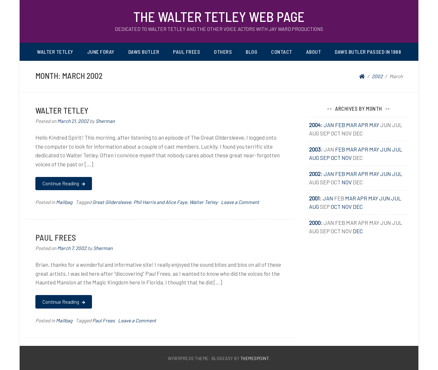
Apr (363, 125)
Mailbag (64, 202)
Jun (385, 149)
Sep (325, 157)
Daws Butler (144, 52)
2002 (315, 174)
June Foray (100, 52)
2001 (314, 198)
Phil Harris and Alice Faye (160, 202)
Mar (351, 125)
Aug (314, 157)
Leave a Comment (240, 202)
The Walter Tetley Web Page (219, 16)
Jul (397, 149)
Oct (336, 157)
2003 (315, 149)
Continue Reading (63, 183)
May (374, 125)
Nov (347, 157)
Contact (281, 52)
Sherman (105, 121)
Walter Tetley (55, 52)
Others (223, 52)
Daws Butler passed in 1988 (368, 52)
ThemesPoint (255, 358)
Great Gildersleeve (111, 202)
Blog (251, 52)
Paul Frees (186, 52)
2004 (315, 125)
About (313, 52)
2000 (315, 222)
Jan (329, 125)
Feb (340, 125)
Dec (358, 206)
